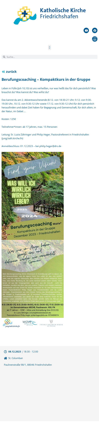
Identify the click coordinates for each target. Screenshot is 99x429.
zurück (11, 71)
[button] (49, 47)
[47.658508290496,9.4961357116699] (49, 393)
